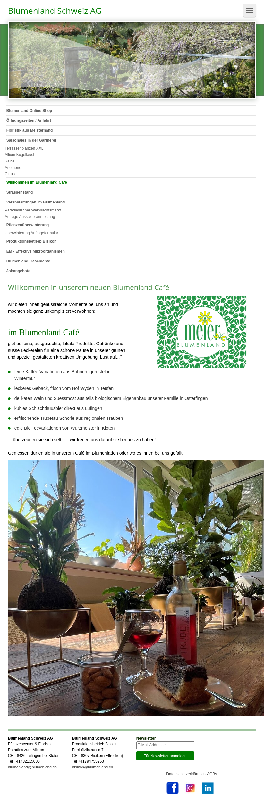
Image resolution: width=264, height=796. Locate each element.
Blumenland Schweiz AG (55, 10)
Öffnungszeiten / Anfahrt (28, 120)
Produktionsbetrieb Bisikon (31, 241)
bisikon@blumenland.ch (92, 767)
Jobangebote (18, 271)
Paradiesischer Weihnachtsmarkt (33, 210)
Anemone (13, 167)
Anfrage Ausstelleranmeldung (30, 216)
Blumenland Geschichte (28, 261)
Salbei (10, 161)
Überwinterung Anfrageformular (31, 233)
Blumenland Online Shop (29, 110)
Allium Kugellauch (20, 155)
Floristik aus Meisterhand (29, 130)
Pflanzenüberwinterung (27, 225)
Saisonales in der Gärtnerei (31, 140)
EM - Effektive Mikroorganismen (35, 251)
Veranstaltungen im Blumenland (35, 202)
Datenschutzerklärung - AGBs (191, 774)
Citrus (10, 174)
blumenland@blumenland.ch (32, 767)
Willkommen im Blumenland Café (36, 182)
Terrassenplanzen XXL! (25, 148)
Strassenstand (19, 192)
